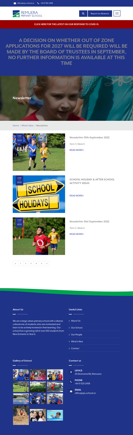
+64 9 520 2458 (47, 3)
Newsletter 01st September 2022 (89, 221)
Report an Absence (100, 13)
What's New (28, 125)
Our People (76, 334)
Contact (75, 348)
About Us (75, 320)
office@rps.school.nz (25, 3)
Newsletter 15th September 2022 (90, 137)
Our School (76, 327)
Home (16, 125)
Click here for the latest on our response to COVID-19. (66, 24)
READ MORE (77, 150)
